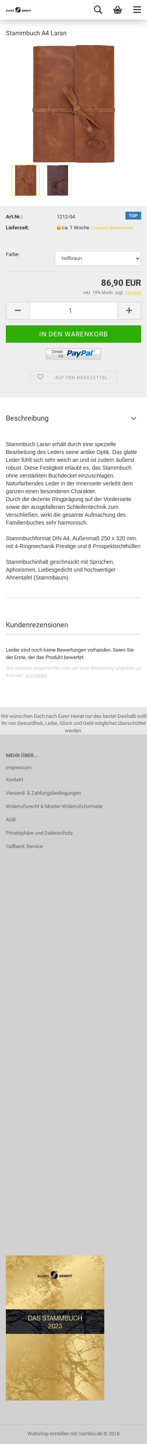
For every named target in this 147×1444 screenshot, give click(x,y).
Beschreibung (27, 418)
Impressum (18, 767)
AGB (11, 820)
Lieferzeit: (17, 228)
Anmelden (36, 675)
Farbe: (13, 254)
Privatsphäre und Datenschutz (39, 833)
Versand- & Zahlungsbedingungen (43, 793)
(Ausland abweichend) (112, 228)
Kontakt (14, 780)
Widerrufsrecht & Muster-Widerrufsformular (54, 806)
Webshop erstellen (48, 1434)
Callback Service (24, 846)
